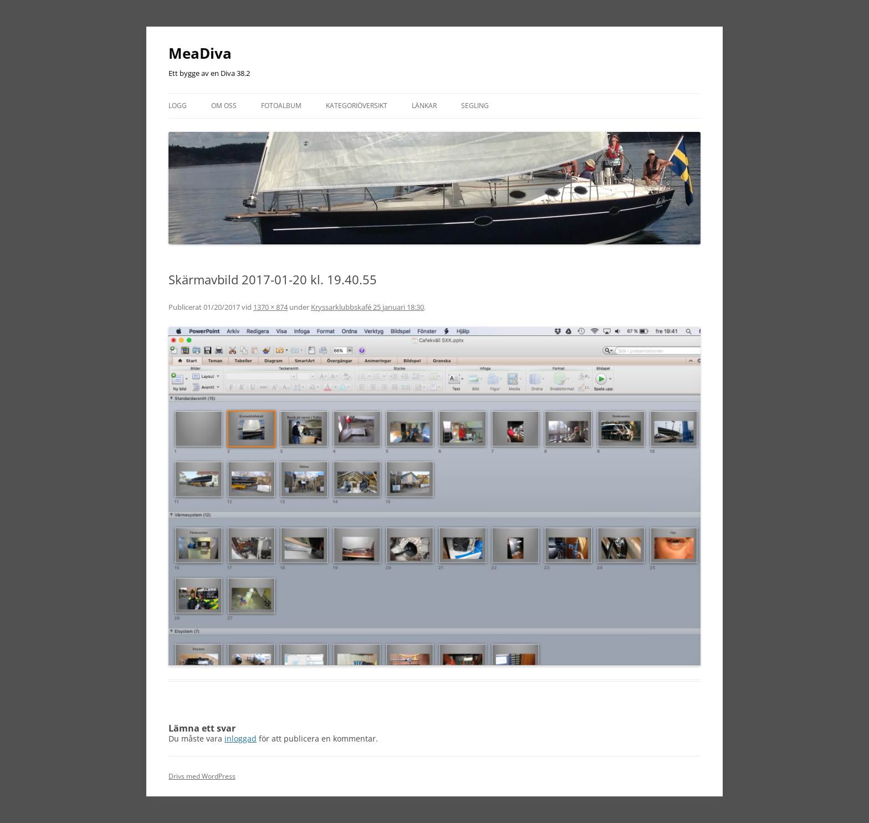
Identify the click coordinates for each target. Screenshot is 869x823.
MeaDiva (200, 53)
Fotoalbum (281, 105)
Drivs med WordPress (202, 776)
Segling (475, 105)
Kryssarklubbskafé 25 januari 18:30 (367, 307)
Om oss (224, 105)
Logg (177, 105)
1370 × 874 (270, 307)
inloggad (240, 738)
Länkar (424, 105)
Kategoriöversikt (356, 105)
